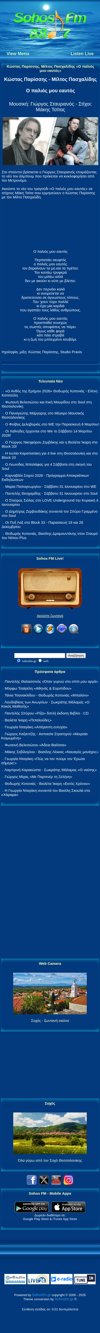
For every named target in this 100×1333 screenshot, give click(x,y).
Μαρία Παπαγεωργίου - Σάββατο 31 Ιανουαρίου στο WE (50, 486)
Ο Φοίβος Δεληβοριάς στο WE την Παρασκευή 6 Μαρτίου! (52, 424)
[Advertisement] (50, 882)
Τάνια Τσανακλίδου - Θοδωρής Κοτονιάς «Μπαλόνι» (47, 695)
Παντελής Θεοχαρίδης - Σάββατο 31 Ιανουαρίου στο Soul (51, 493)
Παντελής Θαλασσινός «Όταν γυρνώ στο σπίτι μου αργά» (51, 681)
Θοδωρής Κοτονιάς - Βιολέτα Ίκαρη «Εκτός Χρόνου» (47, 783)
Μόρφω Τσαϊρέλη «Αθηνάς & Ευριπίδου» (38, 688)
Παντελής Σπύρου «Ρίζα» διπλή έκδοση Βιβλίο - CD (46, 713)
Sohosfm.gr (41, 1295)
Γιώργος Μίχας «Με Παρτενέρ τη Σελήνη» (38, 777)
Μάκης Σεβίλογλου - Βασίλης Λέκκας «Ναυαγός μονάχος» (51, 752)
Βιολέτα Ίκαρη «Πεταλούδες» (28, 720)
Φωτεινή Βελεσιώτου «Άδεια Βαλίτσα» (35, 745)
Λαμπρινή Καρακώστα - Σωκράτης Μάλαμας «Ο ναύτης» (50, 770)
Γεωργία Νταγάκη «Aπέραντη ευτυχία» (36, 727)
